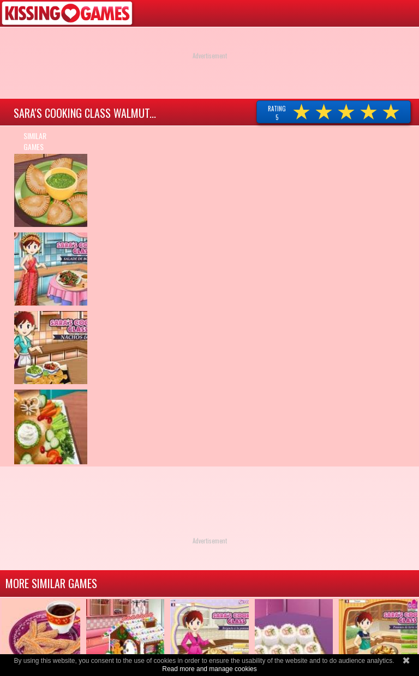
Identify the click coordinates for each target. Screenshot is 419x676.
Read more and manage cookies (209, 669)
